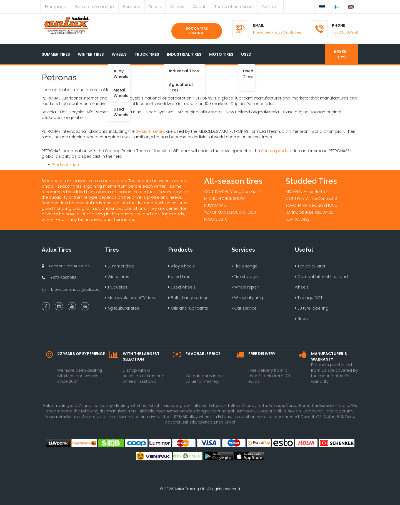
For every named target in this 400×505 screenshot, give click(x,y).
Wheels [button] (119, 54)
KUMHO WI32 (297, 219)
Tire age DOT (308, 297)
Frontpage (55, 6)
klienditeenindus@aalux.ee (277, 32)
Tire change (245, 266)
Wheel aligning (247, 297)
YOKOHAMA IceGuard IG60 (230, 212)
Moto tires (221, 54)
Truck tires (146, 54)
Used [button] (246, 54)
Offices (177, 6)
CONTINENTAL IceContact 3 (311, 198)
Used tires (179, 276)
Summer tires (56, 54)
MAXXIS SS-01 (216, 219)
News (301, 319)
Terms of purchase (233, 6)
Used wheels (182, 287)
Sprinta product (276, 151)
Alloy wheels (181, 266)
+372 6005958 (345, 32)
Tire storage (245, 276)
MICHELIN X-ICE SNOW (224, 198)
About (199, 6)
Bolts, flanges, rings (188, 297)
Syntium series (150, 131)
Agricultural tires (122, 308)
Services (131, 6)
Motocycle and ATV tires (130, 297)
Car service (244, 308)
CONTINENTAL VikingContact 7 (232, 191)
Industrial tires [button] (184, 54)
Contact (270, 6)
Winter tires (91, 54)
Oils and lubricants (188, 308)
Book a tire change (94, 6)
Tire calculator (310, 266)
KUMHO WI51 (215, 205)
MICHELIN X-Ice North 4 (307, 191)
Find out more (67, 164)
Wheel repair (245, 287)
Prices (155, 6)
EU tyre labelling (311, 308)
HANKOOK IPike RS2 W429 (309, 212)
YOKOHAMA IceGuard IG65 (311, 205)
